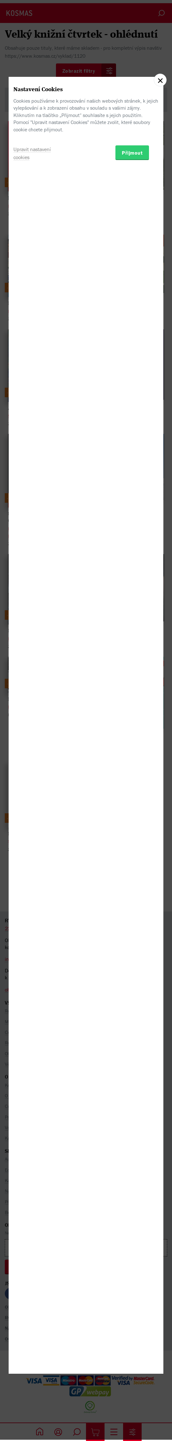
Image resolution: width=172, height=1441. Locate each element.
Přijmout (132, 756)
